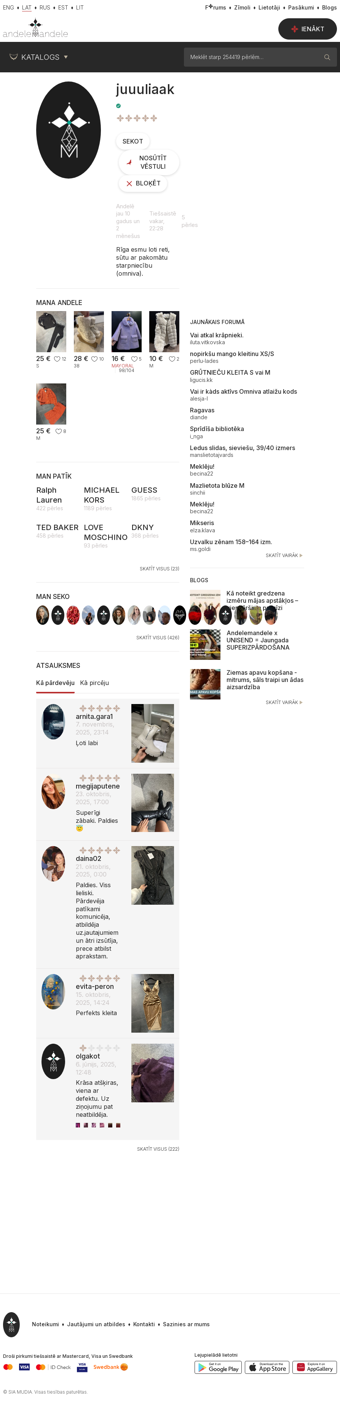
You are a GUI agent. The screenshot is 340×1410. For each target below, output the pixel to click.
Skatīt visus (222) (158, 1149)
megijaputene (98, 786)
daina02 (88, 858)
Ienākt (307, 29)
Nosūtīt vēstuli (146, 162)
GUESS (144, 490)
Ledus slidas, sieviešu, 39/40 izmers (242, 448)
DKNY (142, 527)
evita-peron (95, 986)
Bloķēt (143, 183)
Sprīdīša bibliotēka (217, 429)
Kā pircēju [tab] (94, 683)
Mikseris (202, 523)
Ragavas (202, 410)
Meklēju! (202, 466)
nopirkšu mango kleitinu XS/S (232, 354)
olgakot (88, 1056)
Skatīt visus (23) (159, 569)
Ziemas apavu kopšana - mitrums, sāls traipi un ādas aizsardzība (265, 680)
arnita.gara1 (94, 716)
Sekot (133, 141)
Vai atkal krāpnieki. (217, 335)
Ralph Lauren (49, 495)
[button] (182, 1324)
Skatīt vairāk (285, 556)
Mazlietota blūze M (217, 485)
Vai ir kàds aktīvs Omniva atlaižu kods (243, 391)
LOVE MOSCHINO (106, 532)
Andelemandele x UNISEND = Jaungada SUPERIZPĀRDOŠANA (258, 640)
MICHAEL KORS (102, 495)
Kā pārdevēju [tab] (55, 683)
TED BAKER (57, 527)
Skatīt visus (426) (157, 637)
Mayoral (123, 366)
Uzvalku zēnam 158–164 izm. (231, 542)
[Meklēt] (327, 57)
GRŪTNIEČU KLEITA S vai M (230, 372)
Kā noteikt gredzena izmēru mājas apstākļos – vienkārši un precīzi (262, 600)
